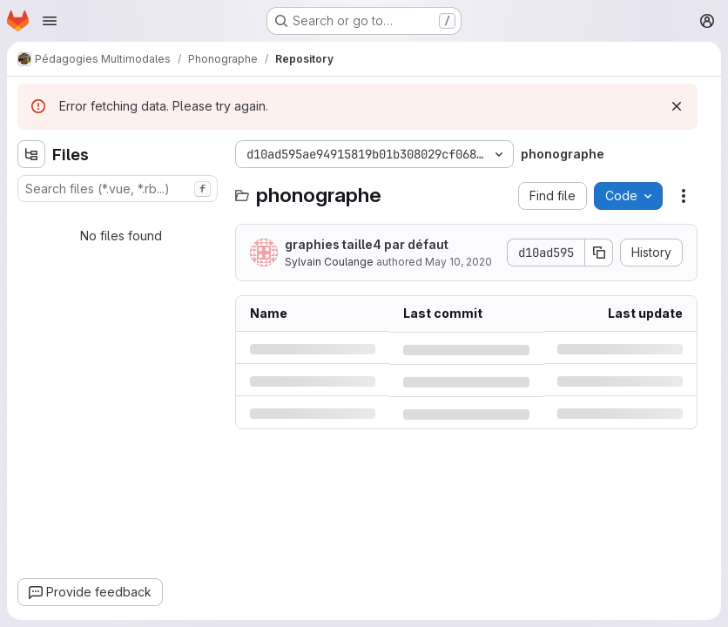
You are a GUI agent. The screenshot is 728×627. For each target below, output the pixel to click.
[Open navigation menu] (50, 21)
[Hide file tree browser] (31, 154)
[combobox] (117, 188)
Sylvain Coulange (329, 261)
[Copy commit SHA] (599, 252)
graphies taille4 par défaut (366, 244)
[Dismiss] (676, 106)
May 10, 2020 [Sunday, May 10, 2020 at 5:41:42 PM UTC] (458, 261)
